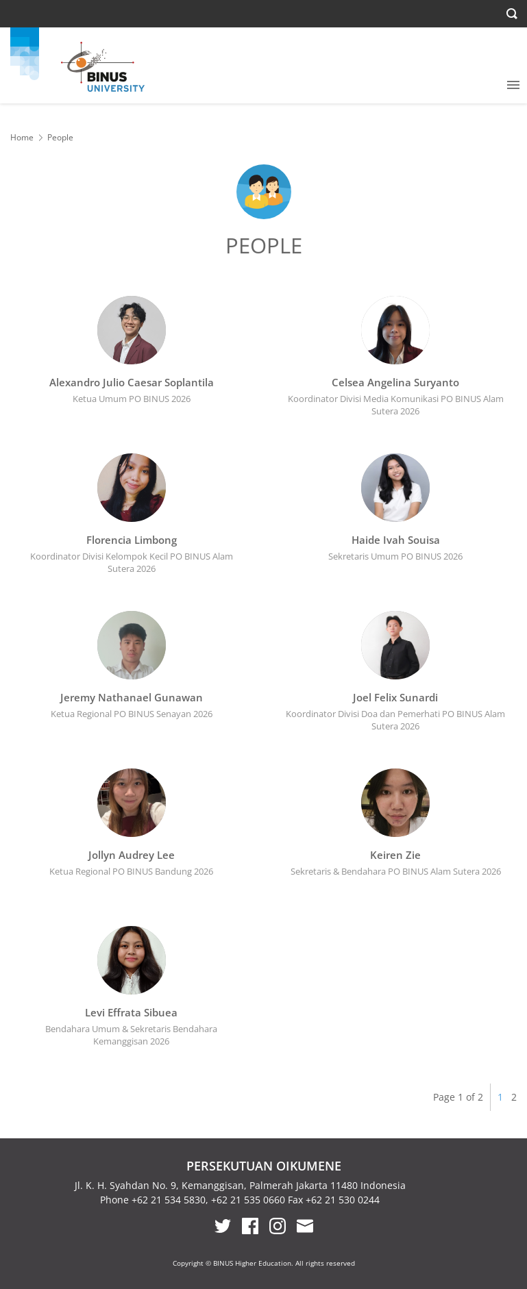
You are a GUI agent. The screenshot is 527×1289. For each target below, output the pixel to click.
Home (22, 137)
